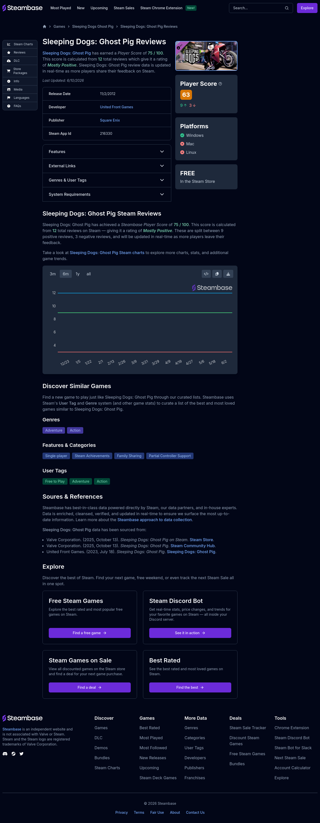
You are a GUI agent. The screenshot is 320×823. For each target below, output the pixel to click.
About (175, 812)
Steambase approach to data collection (155, 519)
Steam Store (201, 539)
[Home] (44, 27)
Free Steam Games (247, 753)
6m (66, 273)
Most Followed (153, 747)
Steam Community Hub (192, 545)
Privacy (121, 812)
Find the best (190, 687)
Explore (307, 8)
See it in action (190, 633)
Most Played (60, 8)
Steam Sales (124, 8)
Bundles (102, 757)
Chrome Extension (291, 727)
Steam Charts (107, 767)
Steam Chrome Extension (161, 8)
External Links (107, 166)
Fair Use (157, 812)
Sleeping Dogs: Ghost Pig (66, 53)
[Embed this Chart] (206, 274)
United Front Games (116, 107)
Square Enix (110, 120)
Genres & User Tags (107, 180)
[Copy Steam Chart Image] (217, 274)
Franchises (194, 777)
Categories (194, 737)
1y (78, 273)
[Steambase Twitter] (22, 754)
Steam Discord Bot (292, 737)
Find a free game (90, 633)
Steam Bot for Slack (293, 747)
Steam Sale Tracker (248, 727)
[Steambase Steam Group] (14, 754)
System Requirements (107, 194)
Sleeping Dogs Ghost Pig (93, 26)
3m (53, 273)
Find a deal (90, 687)
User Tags (194, 747)
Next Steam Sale (290, 757)
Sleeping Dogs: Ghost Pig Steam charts (107, 252)
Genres (191, 727)
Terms (139, 812)
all (88, 273)
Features (107, 152)
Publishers (194, 767)
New (80, 8)
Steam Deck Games (158, 777)
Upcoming (99, 8)
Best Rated (150, 727)
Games (59, 26)
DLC (98, 737)
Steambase (11, 729)
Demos (101, 747)
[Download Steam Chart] (228, 274)
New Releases (153, 757)
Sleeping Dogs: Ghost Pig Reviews (149, 26)
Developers (195, 757)
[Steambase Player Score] (220, 84)
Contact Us (195, 812)
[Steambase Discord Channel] (5, 754)
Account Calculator (292, 767)
